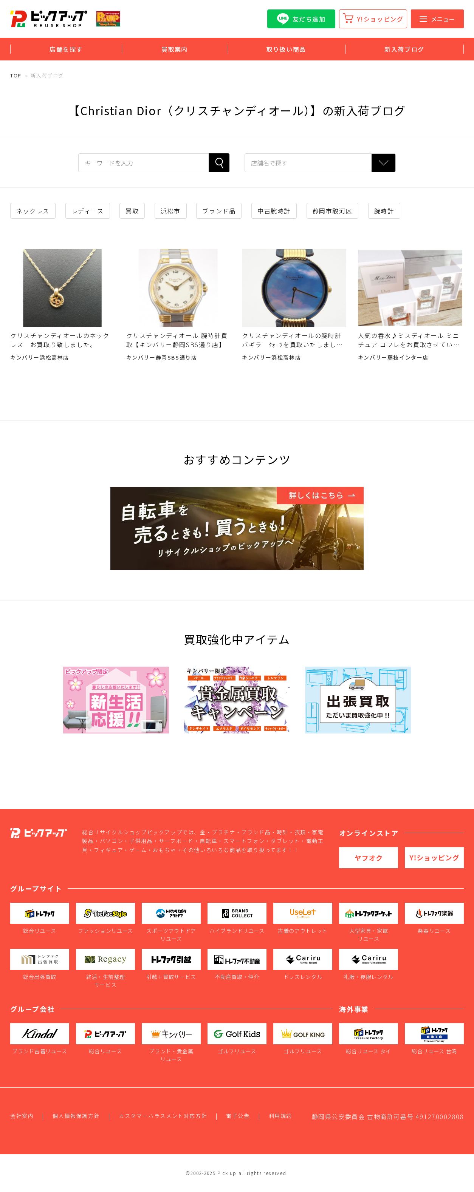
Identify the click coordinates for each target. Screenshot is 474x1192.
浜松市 (171, 210)
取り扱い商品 (286, 49)
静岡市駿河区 (333, 210)
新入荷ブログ (404, 49)
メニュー (437, 18)
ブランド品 (218, 210)
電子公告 (237, 1115)
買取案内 (174, 49)
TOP (16, 75)
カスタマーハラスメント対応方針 (163, 1115)
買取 (132, 210)
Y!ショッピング (380, 18)
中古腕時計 (274, 210)
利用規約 (280, 1115)
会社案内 (22, 1115)
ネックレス (33, 210)
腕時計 (384, 210)
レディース (87, 210)
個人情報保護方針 (76, 1115)
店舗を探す (66, 49)
